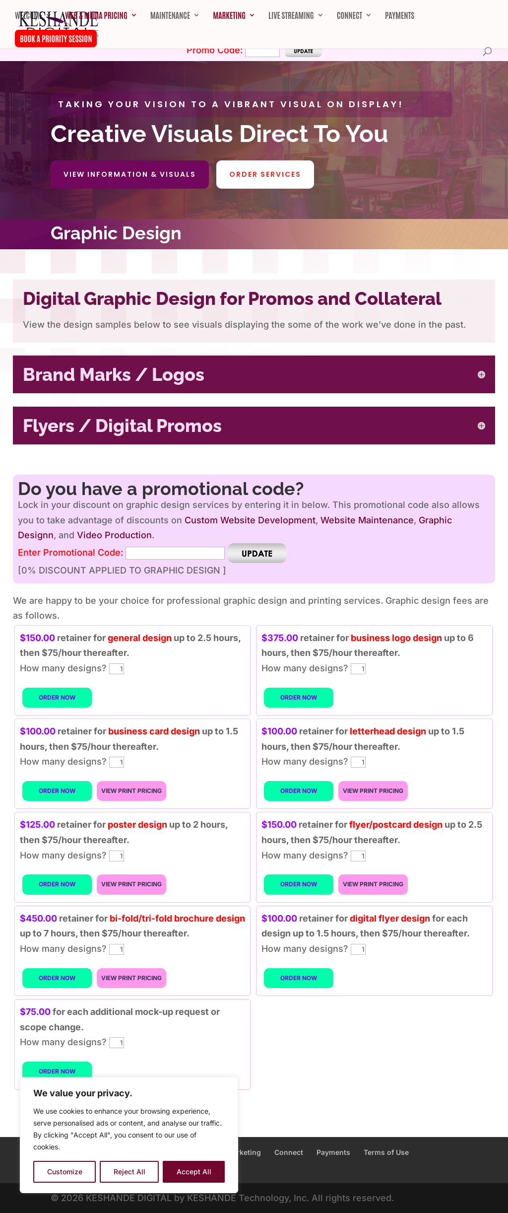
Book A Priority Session (56, 38)
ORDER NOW (57, 697)
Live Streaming (291, 15)
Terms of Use (386, 1152)
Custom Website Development (250, 520)
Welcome (28, 15)
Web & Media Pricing (96, 15)
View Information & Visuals (130, 174)
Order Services (265, 174)
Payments (399, 15)
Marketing (229, 15)
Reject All (129, 1171)
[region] (129, 1135)
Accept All (194, 1171)
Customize (64, 1171)
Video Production (114, 535)
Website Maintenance (367, 520)
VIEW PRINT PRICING (131, 790)
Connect (349, 15)
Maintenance (170, 15)
